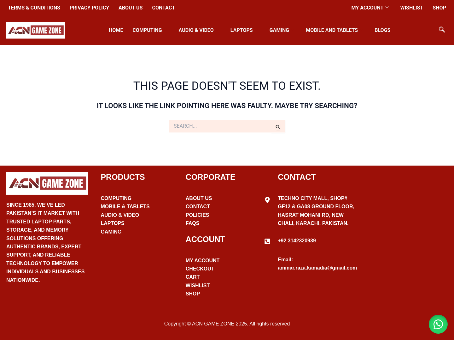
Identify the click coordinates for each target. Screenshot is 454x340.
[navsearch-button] (442, 30)
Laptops (244, 30)
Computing (149, 30)
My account (370, 8)
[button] (438, 324)
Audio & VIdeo (199, 30)
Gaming (282, 30)
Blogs (382, 30)
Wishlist (411, 8)
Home (116, 30)
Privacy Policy (89, 8)
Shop (439, 8)
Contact (163, 8)
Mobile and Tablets (334, 30)
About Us (131, 8)
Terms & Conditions (34, 8)
